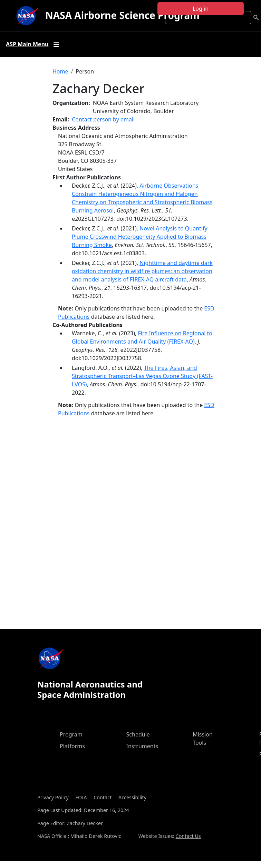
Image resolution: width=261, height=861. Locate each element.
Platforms (72, 746)
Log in (201, 8)
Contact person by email (103, 119)
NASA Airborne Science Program (122, 15)
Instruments (142, 746)
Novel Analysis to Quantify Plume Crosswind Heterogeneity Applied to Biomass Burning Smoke (139, 237)
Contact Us (188, 836)
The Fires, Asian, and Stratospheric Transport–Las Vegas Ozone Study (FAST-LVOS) (142, 376)
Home (60, 71)
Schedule (138, 734)
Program (71, 734)
